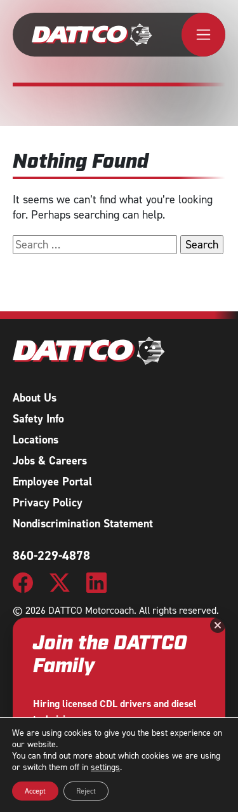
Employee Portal (52, 481)
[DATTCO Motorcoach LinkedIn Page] (96, 581)
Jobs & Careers (50, 460)
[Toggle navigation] (203, 35)
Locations (35, 439)
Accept (35, 791)
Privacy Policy (48, 502)
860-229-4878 (51, 555)
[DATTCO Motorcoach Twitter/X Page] (60, 581)
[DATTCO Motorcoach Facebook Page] (23, 581)
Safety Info (38, 418)
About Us (34, 397)
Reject (86, 791)
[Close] (217, 625)
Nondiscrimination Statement (83, 523)
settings (105, 767)
